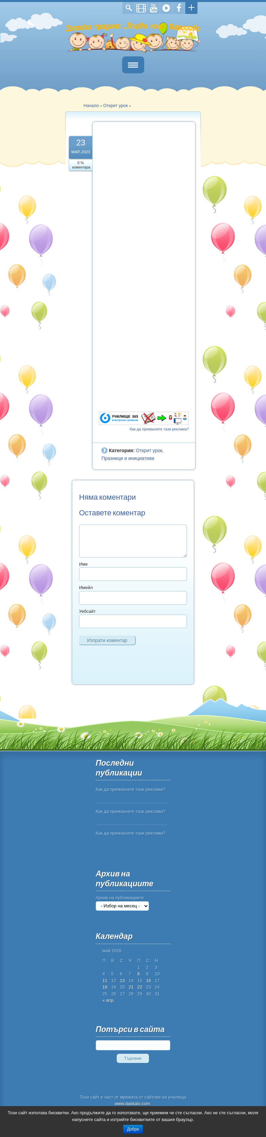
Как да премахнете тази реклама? (159, 429)
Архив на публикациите (120, 897)
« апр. (108, 1000)
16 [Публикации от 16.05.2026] (148, 980)
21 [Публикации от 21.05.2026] (131, 987)
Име (83, 564)
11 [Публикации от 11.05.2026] (104, 980)
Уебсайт (87, 611)
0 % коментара (81, 165)
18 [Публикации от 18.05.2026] (104, 987)
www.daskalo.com (132, 1103)
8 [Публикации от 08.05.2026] (138, 973)
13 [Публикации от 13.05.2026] (122, 980)
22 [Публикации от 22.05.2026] (139, 987)
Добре (133, 1129)
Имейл (86, 587)
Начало (91, 105)
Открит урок (115, 105)
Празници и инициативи (127, 458)
